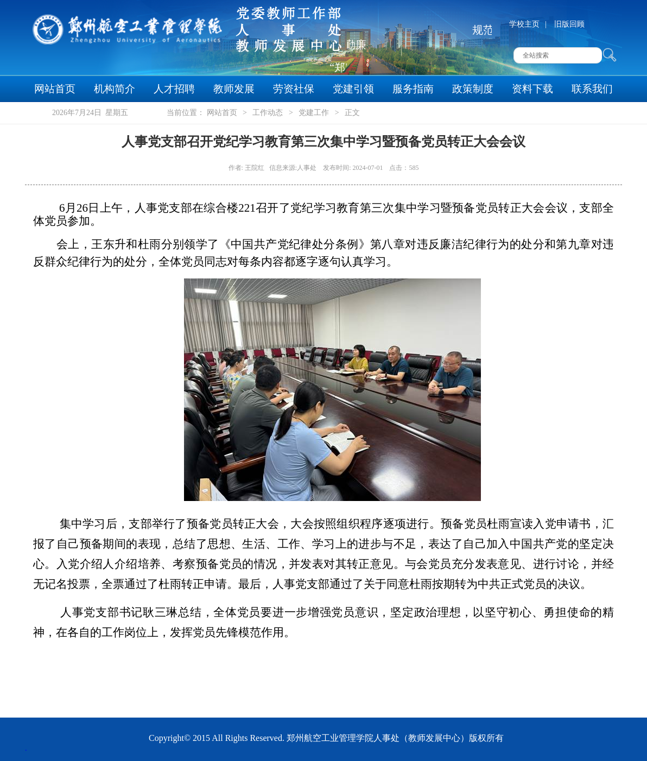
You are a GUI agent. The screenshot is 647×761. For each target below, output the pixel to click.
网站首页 (54, 88)
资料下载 (532, 88)
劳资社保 (293, 88)
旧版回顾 (569, 24)
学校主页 (524, 24)
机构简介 (114, 88)
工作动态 (267, 113)
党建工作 (314, 113)
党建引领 (353, 88)
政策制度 (472, 88)
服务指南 (413, 88)
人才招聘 (174, 88)
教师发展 (234, 88)
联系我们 (592, 88)
